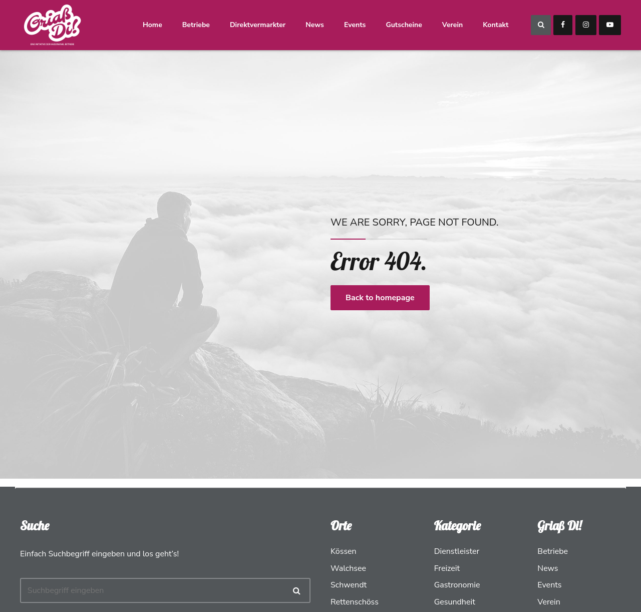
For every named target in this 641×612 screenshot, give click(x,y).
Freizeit (447, 568)
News (315, 25)
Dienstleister (457, 551)
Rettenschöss (355, 601)
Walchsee (348, 568)
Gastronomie (457, 584)
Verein (453, 25)
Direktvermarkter (258, 25)
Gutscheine (405, 25)
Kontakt (496, 25)
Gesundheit (454, 601)
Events (355, 25)
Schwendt (349, 584)
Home (153, 25)
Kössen (344, 551)
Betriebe (196, 25)
